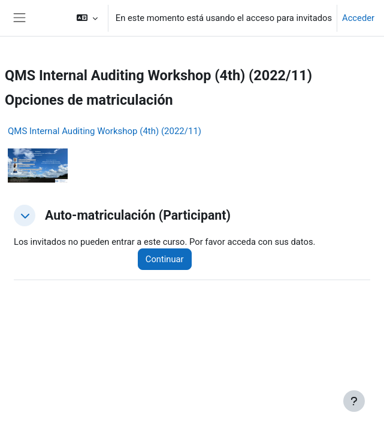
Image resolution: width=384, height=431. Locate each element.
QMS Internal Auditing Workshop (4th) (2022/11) (104, 131)
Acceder (358, 18)
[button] (86, 18)
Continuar (165, 259)
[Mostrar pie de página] (354, 401)
